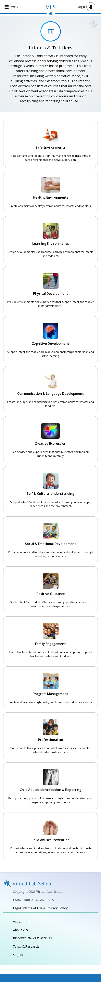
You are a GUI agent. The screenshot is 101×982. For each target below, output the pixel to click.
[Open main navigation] (11, 7)
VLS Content (22, 921)
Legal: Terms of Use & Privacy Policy (40, 908)
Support (19, 954)
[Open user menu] (86, 6)
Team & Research (26, 946)
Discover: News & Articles (32, 938)
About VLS (20, 930)
